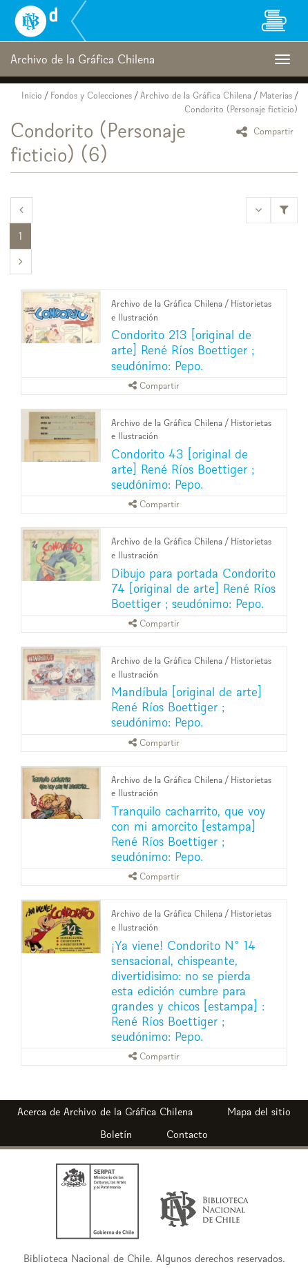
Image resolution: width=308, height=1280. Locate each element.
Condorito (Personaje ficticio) (241, 109)
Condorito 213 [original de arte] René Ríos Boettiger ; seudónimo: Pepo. (182, 350)
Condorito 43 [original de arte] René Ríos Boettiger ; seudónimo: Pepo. (182, 469)
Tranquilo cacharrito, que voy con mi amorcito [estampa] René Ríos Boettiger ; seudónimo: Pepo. (188, 833)
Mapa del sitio (259, 1111)
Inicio (31, 95)
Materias (276, 95)
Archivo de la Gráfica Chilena (195, 95)
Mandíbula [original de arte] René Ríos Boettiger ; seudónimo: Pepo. (186, 707)
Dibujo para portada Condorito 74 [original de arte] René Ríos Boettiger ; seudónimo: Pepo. (193, 588)
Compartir (267, 131)
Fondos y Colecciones (91, 95)
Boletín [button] (116, 1134)
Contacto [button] (187, 1134)
